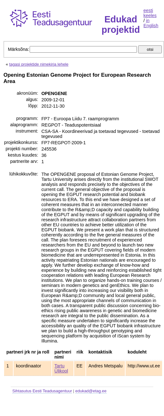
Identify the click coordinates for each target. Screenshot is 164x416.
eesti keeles (150, 13)
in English (151, 23)
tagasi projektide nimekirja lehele (38, 64)
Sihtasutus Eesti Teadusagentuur (42, 391)
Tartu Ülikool (61, 368)
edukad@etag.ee (91, 391)
